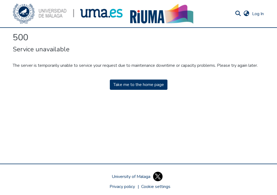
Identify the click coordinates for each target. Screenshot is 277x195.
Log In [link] (258, 14)
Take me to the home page (138, 85)
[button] (68, 13)
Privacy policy (122, 187)
